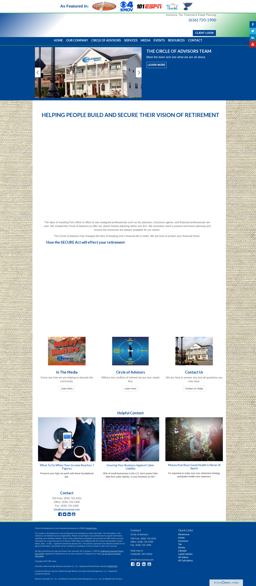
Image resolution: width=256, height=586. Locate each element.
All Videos (183, 557)
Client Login (204, 32)
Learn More (156, 64)
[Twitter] (252, 31)
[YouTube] (252, 44)
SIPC (115, 566)
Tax (180, 544)
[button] (77, 40)
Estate (181, 537)
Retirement (183, 534)
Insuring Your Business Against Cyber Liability (130, 466)
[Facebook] (252, 24)
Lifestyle (182, 550)
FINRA (110, 566)
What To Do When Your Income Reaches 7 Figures (67, 466)
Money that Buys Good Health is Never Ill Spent (194, 466)
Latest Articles (185, 554)
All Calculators (185, 560)
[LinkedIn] (252, 37)
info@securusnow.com (67, 509)
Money (181, 547)
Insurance (183, 541)
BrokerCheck (91, 528)
